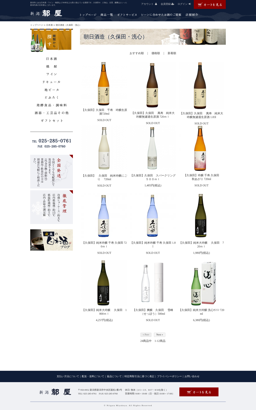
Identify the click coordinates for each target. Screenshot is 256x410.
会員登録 (169, 4)
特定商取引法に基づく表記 (139, 376)
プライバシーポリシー (169, 376)
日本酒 (49, 25)
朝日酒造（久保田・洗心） (68, 25)
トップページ (36, 25)
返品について (114, 376)
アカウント (150, 4)
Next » (159, 334)
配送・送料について (93, 376)
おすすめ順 (137, 53)
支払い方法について (68, 376)
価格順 (155, 53)
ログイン (186, 4)
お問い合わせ (192, 376)
